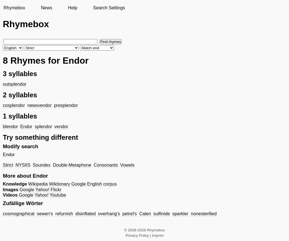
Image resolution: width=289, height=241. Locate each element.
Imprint (158, 235)
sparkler (180, 213)
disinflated (85, 213)
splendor (43, 126)
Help (72, 7)
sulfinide (162, 213)
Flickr (56, 189)
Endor (26, 126)
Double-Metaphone (72, 165)
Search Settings (109, 7)
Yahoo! (42, 189)
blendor (10, 126)
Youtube (58, 195)
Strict (8, 165)
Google (78, 184)
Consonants (106, 165)
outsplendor (15, 84)
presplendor (66, 105)
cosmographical (18, 213)
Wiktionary (59, 184)
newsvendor (39, 105)
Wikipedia (38, 184)
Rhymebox (14, 7)
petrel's (129, 213)
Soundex (42, 165)
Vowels (127, 165)
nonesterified (204, 213)
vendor (61, 126)
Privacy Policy (137, 235)
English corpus (102, 184)
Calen (145, 213)
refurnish (64, 213)
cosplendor (14, 105)
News (46, 7)
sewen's (45, 213)
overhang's (109, 213)
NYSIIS (23, 165)
